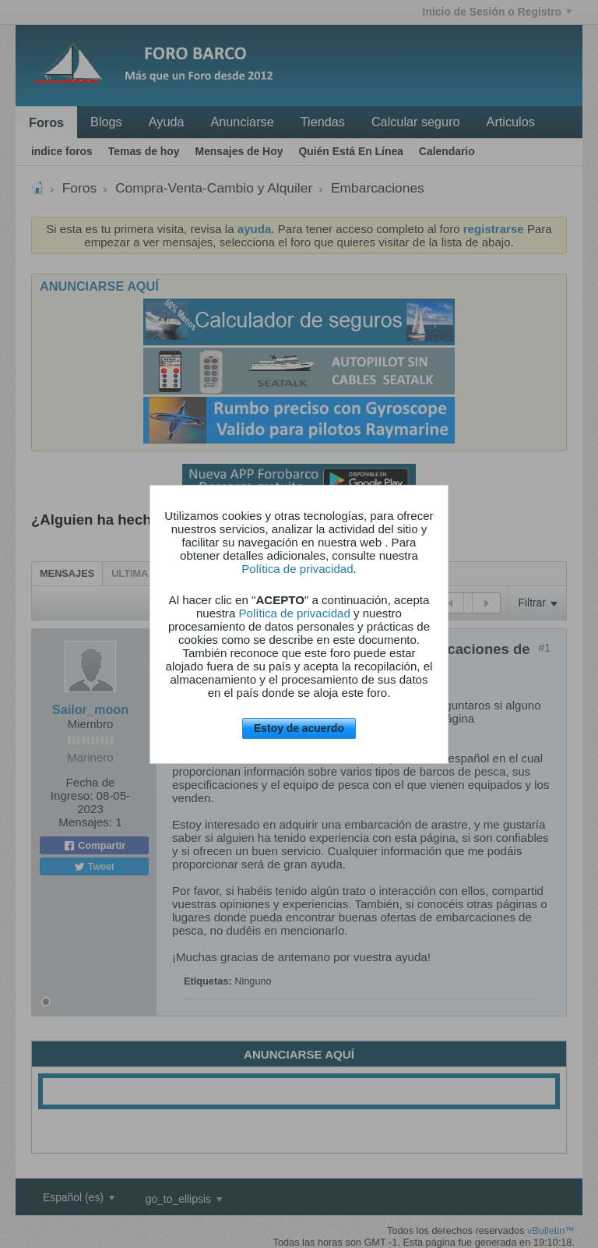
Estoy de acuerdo (299, 728)
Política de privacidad (297, 568)
